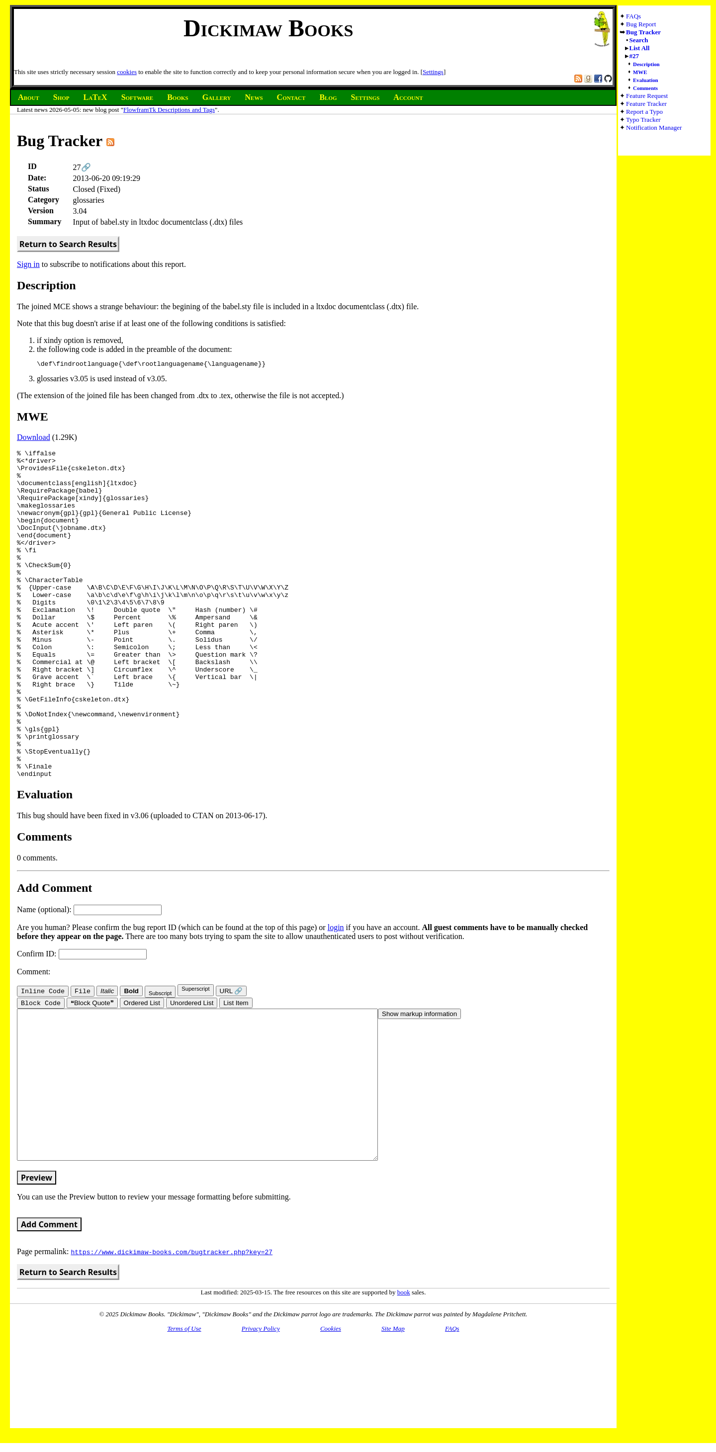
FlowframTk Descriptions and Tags (169, 109)
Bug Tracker (643, 32)
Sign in (28, 264)
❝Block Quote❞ (92, 1071)
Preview (36, 1275)
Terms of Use (184, 1426)
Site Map (393, 1426)
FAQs (633, 16)
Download (33, 438)
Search (638, 40)
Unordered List (191, 1071)
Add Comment (49, 1322)
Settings (433, 72)
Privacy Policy (261, 1426)
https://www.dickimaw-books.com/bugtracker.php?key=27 (171, 1349)
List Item (235, 1071)
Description (646, 64)
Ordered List (142, 1071)
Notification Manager (654, 127)
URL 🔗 (231, 1058)
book (403, 1390)
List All (639, 48)
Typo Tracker (643, 119)
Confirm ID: (82, 1021)
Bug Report (641, 24)
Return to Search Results (68, 244)
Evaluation (645, 80)
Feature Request (647, 95)
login (336, 994)
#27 (634, 56)
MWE (640, 72)
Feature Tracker (646, 103)
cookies (127, 72)
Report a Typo (644, 111)
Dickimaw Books (268, 28)
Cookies (330, 1426)
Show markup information (419, 1082)
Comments (645, 88)
